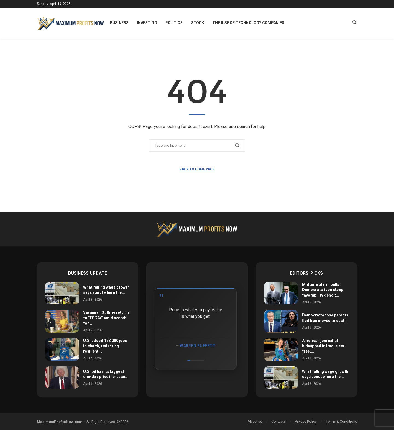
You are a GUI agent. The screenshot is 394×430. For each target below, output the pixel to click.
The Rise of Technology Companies (248, 23)
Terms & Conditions (341, 421)
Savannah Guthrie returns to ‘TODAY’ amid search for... (106, 318)
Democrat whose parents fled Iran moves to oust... (325, 318)
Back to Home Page (197, 169)
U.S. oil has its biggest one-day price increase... (105, 374)
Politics (174, 23)
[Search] (354, 23)
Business (119, 23)
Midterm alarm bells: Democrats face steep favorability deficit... (322, 290)
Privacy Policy (306, 421)
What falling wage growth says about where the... (106, 290)
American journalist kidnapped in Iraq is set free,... (323, 346)
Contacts (278, 421)
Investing (147, 23)
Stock (197, 23)
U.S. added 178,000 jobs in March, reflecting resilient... (105, 346)
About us (255, 421)
